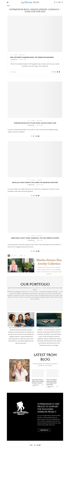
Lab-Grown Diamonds (35, 287)
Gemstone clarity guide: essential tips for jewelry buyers (35, 238)
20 (21, 255)
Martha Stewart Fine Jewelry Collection (49, 261)
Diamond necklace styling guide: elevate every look (35, 123)
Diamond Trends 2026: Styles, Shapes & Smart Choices (38, 381)
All (10, 54)
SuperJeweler (22, 54)
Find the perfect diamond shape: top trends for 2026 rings (32, 57)
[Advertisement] (35, 465)
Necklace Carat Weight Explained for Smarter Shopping (35, 182)
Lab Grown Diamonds (33, 291)
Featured (15, 54)
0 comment (13, 72)
